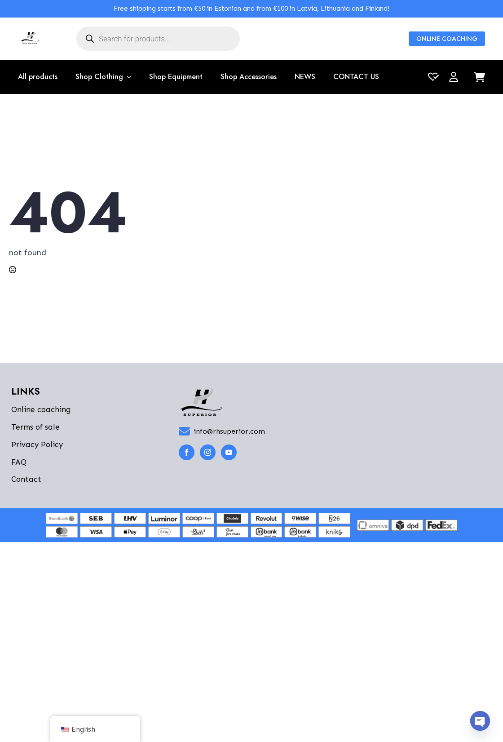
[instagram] (208, 452)
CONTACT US (356, 76)
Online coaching (41, 409)
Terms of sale (35, 426)
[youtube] (229, 452)
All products (37, 76)
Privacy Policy (37, 444)
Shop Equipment (176, 76)
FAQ (18, 462)
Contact (26, 479)
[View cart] (479, 78)
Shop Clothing (99, 76)
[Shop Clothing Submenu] (127, 77)
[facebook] (186, 452)
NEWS (305, 76)
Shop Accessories (249, 76)
